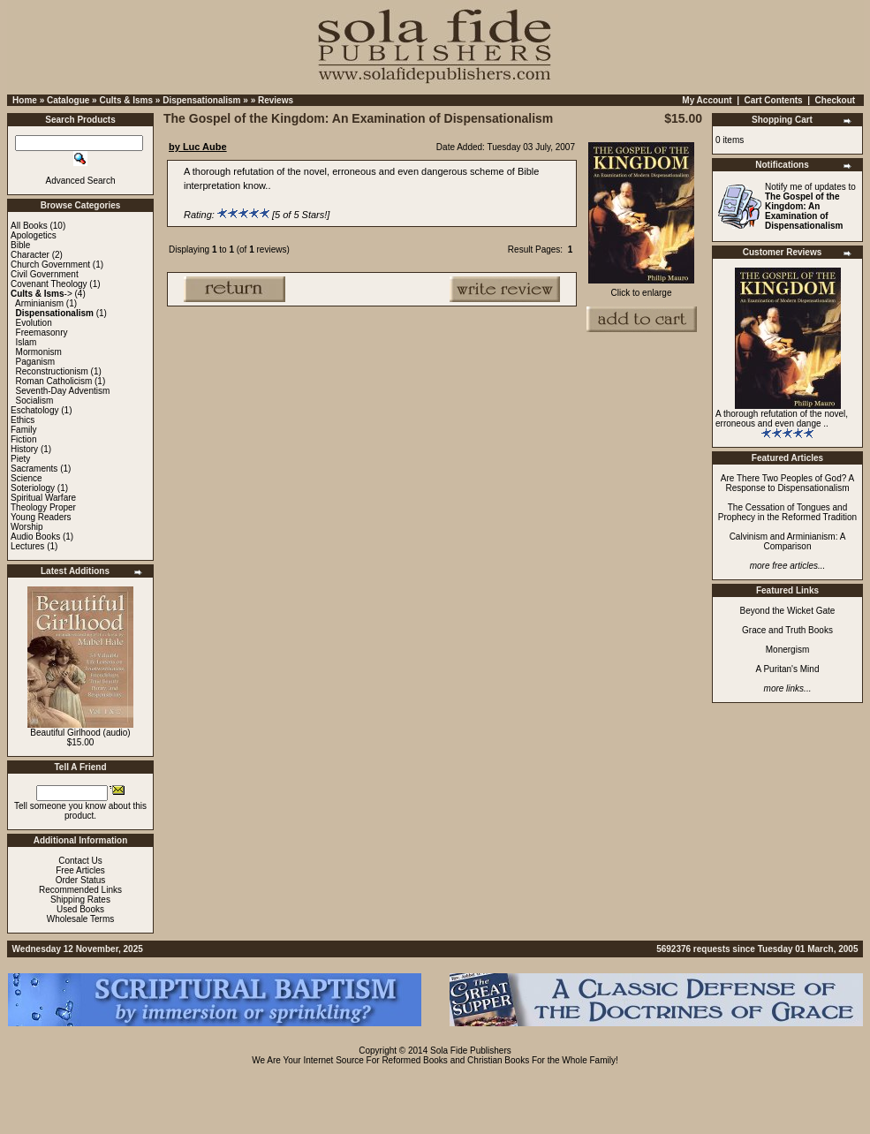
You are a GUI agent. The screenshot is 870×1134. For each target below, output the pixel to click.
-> (41, 294)
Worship (27, 527)
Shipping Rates (80, 899)
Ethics (22, 420)
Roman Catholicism (54, 381)
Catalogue (68, 100)
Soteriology (33, 488)
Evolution (34, 323)
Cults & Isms (126, 100)
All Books (29, 226)
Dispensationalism (201, 100)
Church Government (50, 264)
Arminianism (39, 303)
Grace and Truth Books (787, 630)
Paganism (35, 362)
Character (30, 255)
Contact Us (80, 861)
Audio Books (35, 536)
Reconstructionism (52, 371)
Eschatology (34, 410)
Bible (20, 245)
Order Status (81, 880)
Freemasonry (42, 332)
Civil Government (45, 274)
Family (23, 430)
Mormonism (39, 352)
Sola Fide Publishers (470, 1050)
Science (26, 478)
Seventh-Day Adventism (63, 391)
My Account (706, 100)
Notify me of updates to (810, 206)
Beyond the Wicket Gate (788, 611)
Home (24, 100)
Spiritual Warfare (43, 498)
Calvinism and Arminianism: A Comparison (788, 541)
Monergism (787, 649)
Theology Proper (43, 507)
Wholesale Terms (81, 919)
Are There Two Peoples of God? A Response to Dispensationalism (787, 483)
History (24, 449)
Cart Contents (774, 100)
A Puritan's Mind (788, 669)
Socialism (35, 400)
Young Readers (41, 517)
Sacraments (34, 468)
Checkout (835, 100)
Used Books (80, 909)
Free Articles (80, 870)
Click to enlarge (641, 289)
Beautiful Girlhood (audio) (80, 732)
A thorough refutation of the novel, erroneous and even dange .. (781, 418)
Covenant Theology (49, 284)
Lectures (27, 546)
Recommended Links (80, 890)
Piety (20, 459)
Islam (26, 342)
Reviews (275, 100)
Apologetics (34, 235)
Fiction (23, 439)
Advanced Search (81, 180)
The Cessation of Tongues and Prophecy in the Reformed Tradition (787, 512)
